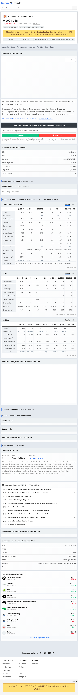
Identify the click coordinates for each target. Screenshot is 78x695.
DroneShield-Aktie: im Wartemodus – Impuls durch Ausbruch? (28, 493)
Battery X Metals (12, 620)
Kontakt (35, 664)
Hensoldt (10, 583)
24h (26, 485)
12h (22, 485)
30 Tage (36, 485)
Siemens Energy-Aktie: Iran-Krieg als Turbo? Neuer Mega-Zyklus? (29, 511)
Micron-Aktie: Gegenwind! (16, 525)
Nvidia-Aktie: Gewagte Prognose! (18, 500)
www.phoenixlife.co (36, 458)
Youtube (22, 667)
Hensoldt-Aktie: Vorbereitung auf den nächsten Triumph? (26, 518)
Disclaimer (6, 670)
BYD (8, 626)
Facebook (22, 674)
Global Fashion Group (14, 577)
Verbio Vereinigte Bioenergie (17, 608)
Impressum (6, 664)
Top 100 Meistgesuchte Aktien (40, 638)
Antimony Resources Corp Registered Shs (21, 602)
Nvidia (9, 589)
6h (19, 485)
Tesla (9, 632)
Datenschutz (6, 674)
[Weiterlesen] (74, 489)
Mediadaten (6, 667)
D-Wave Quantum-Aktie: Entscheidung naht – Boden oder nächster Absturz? (32, 503)
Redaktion (22, 664)
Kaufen (21, 135)
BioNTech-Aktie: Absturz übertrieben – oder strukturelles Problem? (29, 514)
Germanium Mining (13, 614)
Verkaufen (58, 135)
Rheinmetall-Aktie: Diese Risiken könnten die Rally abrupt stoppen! (29, 489)
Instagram (22, 677)
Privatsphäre (6, 677)
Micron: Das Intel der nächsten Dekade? (20, 521)
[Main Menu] (76, 3)
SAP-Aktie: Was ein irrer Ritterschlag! (20, 496)
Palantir (9, 595)
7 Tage (31, 485)
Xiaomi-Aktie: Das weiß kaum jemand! (20, 507)
